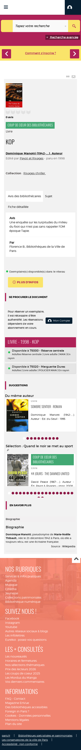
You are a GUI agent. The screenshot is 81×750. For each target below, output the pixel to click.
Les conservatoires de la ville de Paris (25, 739)
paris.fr (6, 735)
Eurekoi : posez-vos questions (25, 639)
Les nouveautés (16, 656)
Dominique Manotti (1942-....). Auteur (34, 153)
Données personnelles (35, 715)
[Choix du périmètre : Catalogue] (7, 26)
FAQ (8, 698)
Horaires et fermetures (21, 660)
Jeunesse (11, 593)
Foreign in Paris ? (17, 711)
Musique (11, 585)
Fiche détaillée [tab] (18, 207)
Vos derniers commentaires (24, 681)
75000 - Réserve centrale (47, 350)
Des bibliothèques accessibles (26, 707)
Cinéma (10, 589)
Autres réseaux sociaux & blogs (26, 631)
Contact (19, 698)
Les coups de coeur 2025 (22, 673)
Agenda (10, 580)
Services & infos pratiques (23, 576)
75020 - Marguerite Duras (47, 366)
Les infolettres (15, 635)
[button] (73, 7)
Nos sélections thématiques (24, 665)
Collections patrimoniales (23, 597)
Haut (76, 559)
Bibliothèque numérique (22, 602)
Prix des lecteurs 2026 (20, 669)
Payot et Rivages (32, 158)
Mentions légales (17, 720)
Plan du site (13, 724)
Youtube (11, 627)
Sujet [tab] (48, 196)
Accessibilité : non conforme (20, 744)
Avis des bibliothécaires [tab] (24, 196)
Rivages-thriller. (34, 173)
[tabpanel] (40, 234)
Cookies (10, 715)
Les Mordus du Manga (21, 677)
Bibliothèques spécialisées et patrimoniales (45, 735)
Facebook (12, 618)
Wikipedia (68, 546)
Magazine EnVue (17, 703)
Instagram (12, 623)
